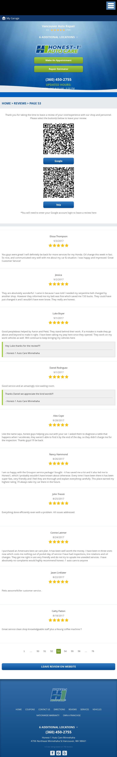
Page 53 (35, 103)
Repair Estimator (58, 69)
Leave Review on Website (58, 666)
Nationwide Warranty (47, 715)
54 (65, 651)
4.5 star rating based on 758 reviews (59, 747)
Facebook (52, 753)
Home (6, 103)
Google (58, 160)
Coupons (30, 709)
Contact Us (44, 709)
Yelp (58, 204)
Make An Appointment (58, 60)
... (31, 651)
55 (72, 651)
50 (38, 651)
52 (51, 651)
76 (93, 651)
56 (79, 651)
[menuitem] (18, 709)
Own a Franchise (72, 715)
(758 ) (68, 30)
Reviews (20, 103)
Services (84, 709)
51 (44, 651)
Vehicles (97, 709)
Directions (59, 709)
